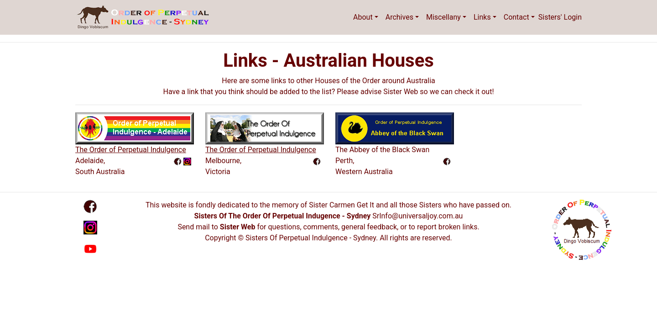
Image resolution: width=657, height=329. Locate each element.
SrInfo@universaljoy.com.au (417, 216)
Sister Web (238, 227)
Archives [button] (399, 17)
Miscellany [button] (443, 17)
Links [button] (482, 17)
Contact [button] (516, 17)
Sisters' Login (560, 17)
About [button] (363, 17)
